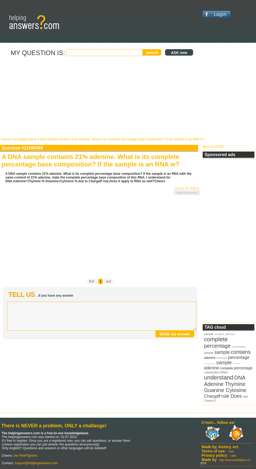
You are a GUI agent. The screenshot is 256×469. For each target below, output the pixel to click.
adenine (230, 334)
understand (218, 377)
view (231, 451)
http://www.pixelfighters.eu (234, 460)
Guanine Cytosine (225, 390)
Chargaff (212, 396)
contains (219, 334)
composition (238, 346)
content (236, 363)
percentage (217, 346)
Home (5, 139)
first (92, 281)
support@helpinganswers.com (36, 463)
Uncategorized (23, 139)
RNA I (224, 372)
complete (216, 339)
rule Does (231, 396)
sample (208, 334)
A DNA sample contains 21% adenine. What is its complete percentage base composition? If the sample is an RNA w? (120, 139)
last (108, 281)
